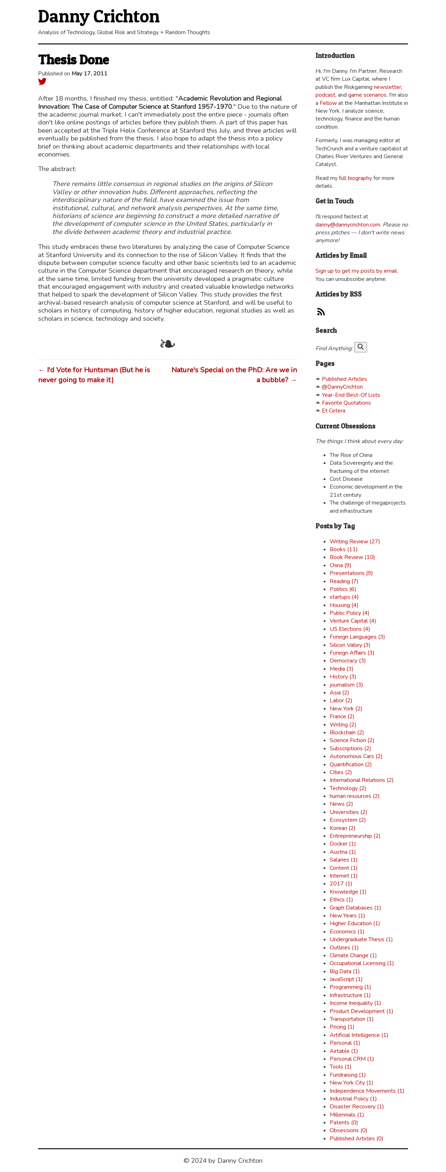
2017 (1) (341, 884)
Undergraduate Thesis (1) (361, 939)
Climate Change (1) (353, 955)
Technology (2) (348, 788)
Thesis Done (73, 60)
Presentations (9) (351, 573)
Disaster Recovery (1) (357, 1106)
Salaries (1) (344, 860)
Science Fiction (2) (352, 740)
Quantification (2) (351, 764)
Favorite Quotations (346, 403)
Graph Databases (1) (355, 908)
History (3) (343, 677)
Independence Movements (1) (367, 1091)
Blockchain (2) (347, 732)
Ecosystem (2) (348, 820)
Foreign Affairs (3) (352, 653)
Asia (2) (339, 693)
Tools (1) (341, 1067)
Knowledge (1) (348, 892)
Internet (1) (344, 876)
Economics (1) (347, 932)
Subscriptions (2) (350, 748)
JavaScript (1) (346, 979)
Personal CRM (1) (352, 1059)
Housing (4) (344, 605)
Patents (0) (344, 1122)
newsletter (387, 87)
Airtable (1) (344, 1051)
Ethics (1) (341, 900)
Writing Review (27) (355, 541)
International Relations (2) (362, 780)
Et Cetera (333, 411)
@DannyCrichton (342, 387)
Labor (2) (341, 700)
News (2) (341, 804)
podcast (325, 95)
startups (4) (344, 597)
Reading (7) (344, 581)
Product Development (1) (361, 1011)
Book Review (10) (352, 557)
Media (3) (342, 669)
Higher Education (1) (355, 923)
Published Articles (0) (356, 1138)
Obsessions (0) (348, 1130)
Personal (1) (345, 1043)
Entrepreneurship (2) (355, 836)
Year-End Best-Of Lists (351, 395)
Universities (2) (348, 812)
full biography (355, 178)
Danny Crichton (99, 16)
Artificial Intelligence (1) (359, 1035)
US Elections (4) (350, 629)
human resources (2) (355, 796)
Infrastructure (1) (350, 995)
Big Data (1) (345, 971)
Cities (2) (341, 772)
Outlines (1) (344, 948)
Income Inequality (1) (355, 1003)
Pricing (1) (342, 1027)
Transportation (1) (352, 1019)
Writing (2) (343, 725)
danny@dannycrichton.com (347, 225)
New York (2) (346, 709)
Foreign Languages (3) (357, 637)
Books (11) (344, 549)
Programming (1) (350, 987)
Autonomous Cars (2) (356, 756)
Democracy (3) (348, 661)
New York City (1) (351, 1083)
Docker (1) (343, 844)
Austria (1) (343, 852)
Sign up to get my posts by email (356, 271)
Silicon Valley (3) (350, 645)
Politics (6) (343, 589)
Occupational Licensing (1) (362, 963)
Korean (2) (343, 828)
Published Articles (344, 379)
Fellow (328, 103)
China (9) (340, 565)
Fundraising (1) (348, 1075)
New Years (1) (347, 916)
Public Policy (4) (350, 613)
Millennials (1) (347, 1115)
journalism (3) (346, 685)
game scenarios (367, 95)
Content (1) (344, 868)
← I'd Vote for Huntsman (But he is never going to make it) (94, 375)
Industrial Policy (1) (353, 1099)
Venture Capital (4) (353, 621)
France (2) (342, 716)
